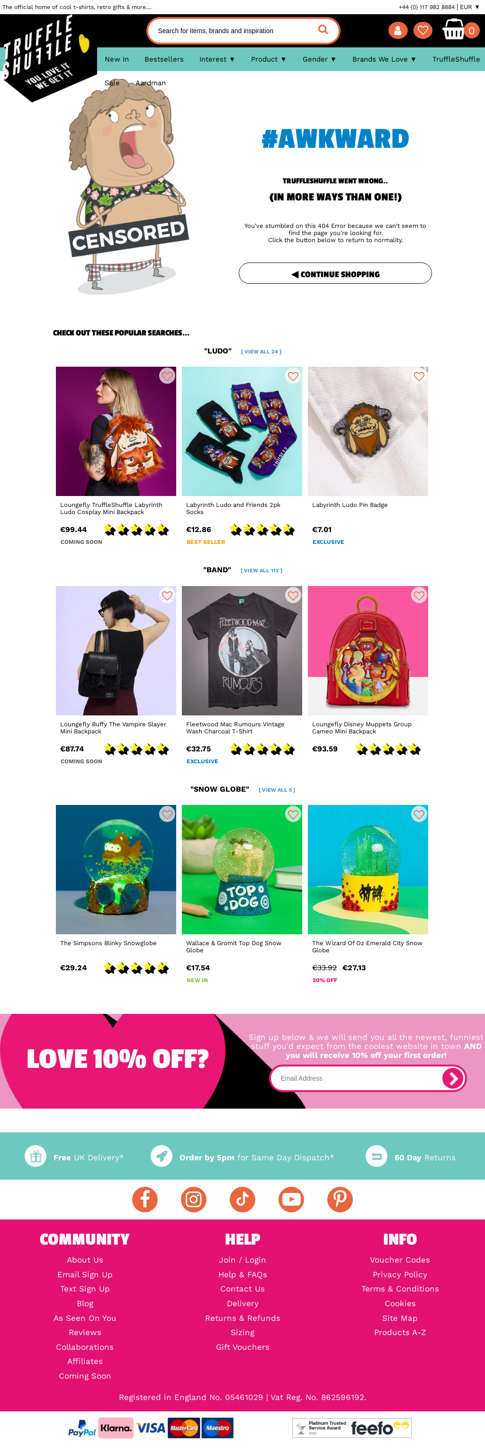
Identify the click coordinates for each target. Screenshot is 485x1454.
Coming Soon (85, 1377)
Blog (85, 1304)
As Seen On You (85, 1319)
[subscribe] (452, 1078)
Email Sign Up (85, 1275)
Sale (112, 83)
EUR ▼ (470, 7)
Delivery (243, 1304)
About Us (85, 1260)
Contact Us (242, 1289)
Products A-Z (400, 1333)
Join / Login (242, 1260)
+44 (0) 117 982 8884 (427, 7)
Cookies (400, 1304)
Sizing (242, 1333)
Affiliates (85, 1362)
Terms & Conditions (400, 1289)
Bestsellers (164, 59)
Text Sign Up (85, 1289)
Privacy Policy (400, 1275)
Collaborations (85, 1348)
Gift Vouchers (242, 1348)
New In (117, 59)
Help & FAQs (242, 1275)
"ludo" (242, 350)
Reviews (85, 1333)
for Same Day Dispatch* (242, 1157)
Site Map (400, 1319)
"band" (242, 569)
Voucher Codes (400, 1260)
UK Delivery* (74, 1157)
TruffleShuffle (456, 59)
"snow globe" (242, 789)
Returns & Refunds (242, 1319)
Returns (411, 1157)
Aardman (150, 83)
